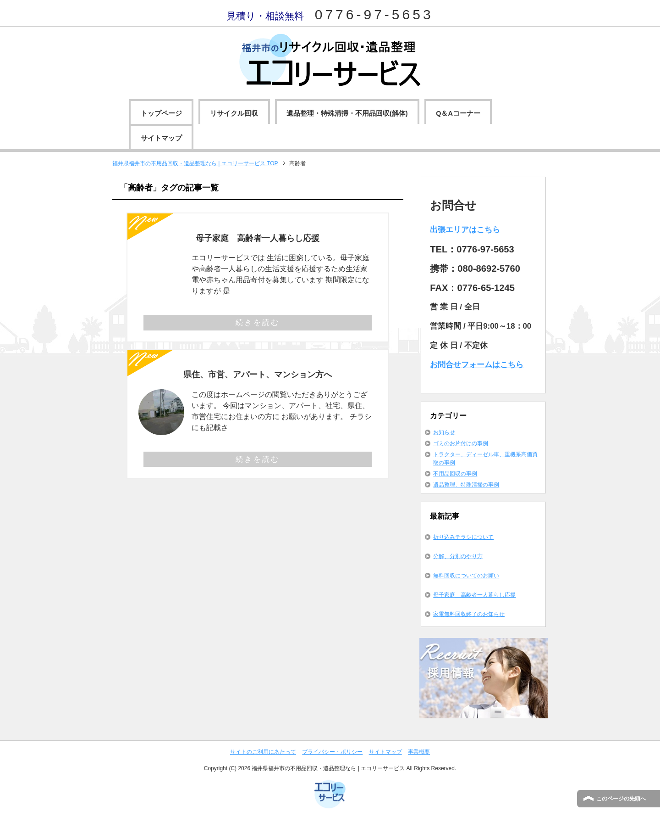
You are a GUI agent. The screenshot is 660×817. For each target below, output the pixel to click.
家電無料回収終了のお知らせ (469, 614)
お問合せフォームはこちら (476, 364)
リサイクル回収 (234, 113)
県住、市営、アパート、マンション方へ (257, 374)
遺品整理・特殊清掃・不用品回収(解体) (347, 113)
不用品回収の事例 (455, 473)
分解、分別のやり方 (458, 556)
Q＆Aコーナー (458, 113)
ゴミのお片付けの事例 (460, 443)
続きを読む (258, 322)
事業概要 (419, 752)
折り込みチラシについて (463, 537)
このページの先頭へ (621, 798)
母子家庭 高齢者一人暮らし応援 (257, 238)
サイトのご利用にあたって (263, 752)
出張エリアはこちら (465, 229)
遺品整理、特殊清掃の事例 (466, 484)
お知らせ (444, 432)
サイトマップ (161, 138)
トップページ (161, 113)
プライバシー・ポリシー (332, 752)
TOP (195, 163)
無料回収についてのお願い (466, 575)
